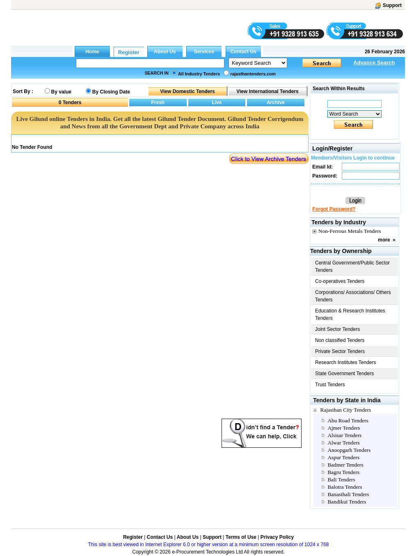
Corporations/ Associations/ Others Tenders (353, 296)
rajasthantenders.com (253, 73)
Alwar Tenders (343, 443)
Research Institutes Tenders (345, 362)
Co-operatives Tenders (340, 281)
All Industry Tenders (199, 73)
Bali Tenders (341, 479)
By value (61, 92)
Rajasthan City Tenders (345, 410)
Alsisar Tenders (344, 435)
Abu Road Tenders (347, 420)
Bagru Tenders (343, 472)
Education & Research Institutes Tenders (350, 314)
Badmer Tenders (345, 465)
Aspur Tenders (343, 457)
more (384, 240)
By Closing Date (111, 92)
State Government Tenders (344, 373)
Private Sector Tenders (340, 351)
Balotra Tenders (344, 487)
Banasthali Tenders (348, 494)
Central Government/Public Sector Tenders (352, 266)
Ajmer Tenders (343, 428)
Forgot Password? (333, 209)
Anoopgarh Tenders (348, 450)
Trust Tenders (330, 384)
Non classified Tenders (340, 340)
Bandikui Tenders (346, 502)
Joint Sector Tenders (337, 329)
